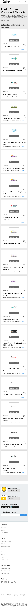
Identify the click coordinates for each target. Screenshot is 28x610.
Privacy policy (23, 594)
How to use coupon (6, 541)
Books (7, 6)
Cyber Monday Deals (6, 571)
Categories (8, 594)
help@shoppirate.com (6, 559)
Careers (3, 530)
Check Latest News (13, 498)
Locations (3, 557)
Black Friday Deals (5, 568)
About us (3, 527)
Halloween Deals (5, 573)
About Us (16, 595)
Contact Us (22, 595)
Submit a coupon (5, 543)
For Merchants (4, 532)
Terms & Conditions (7, 595)
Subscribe (23, 515)
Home (2, 6)
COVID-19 (15, 594)
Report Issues (14, 490)
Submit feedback (5, 546)
